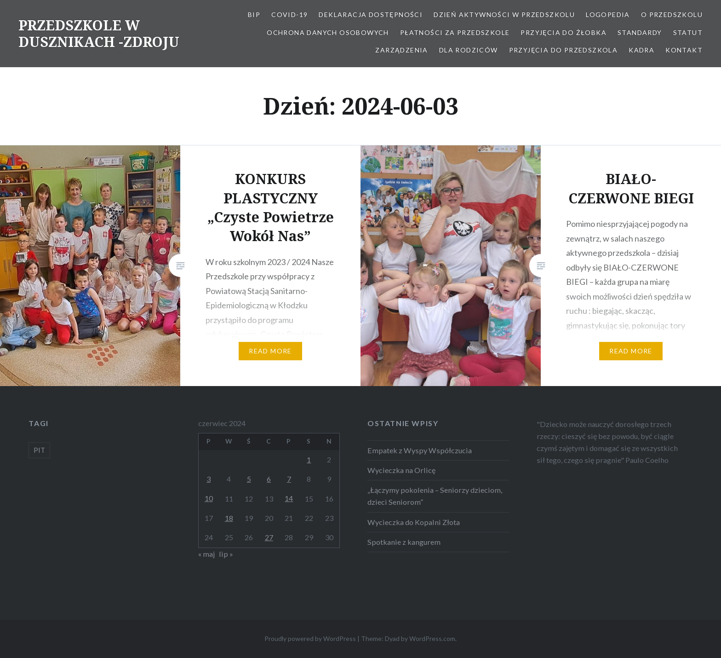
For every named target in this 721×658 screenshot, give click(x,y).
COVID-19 (289, 14)
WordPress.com (432, 638)
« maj (206, 553)
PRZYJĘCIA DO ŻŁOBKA (564, 32)
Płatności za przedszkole (455, 32)
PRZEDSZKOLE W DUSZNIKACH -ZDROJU (98, 33)
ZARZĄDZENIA (401, 50)
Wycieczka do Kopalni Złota (413, 522)
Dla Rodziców (468, 50)
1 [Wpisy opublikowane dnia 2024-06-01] (309, 459)
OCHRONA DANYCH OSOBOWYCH (328, 32)
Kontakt (684, 50)
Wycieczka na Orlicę (401, 470)
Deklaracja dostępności (371, 14)
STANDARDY (640, 32)
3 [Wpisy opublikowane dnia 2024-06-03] (208, 478)
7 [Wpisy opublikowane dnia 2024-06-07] (289, 478)
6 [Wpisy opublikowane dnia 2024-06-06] (269, 478)
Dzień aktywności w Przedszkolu (504, 14)
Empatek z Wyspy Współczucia (419, 450)
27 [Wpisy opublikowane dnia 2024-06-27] (269, 537)
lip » (226, 553)
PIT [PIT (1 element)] (39, 450)
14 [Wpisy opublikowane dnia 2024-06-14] (289, 498)
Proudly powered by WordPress (310, 638)
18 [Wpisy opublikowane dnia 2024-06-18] (229, 518)
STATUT (688, 32)
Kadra (641, 50)
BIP (254, 14)
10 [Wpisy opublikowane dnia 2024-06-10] (209, 498)
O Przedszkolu (672, 14)
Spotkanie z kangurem (404, 541)
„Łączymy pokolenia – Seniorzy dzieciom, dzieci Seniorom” (434, 495)
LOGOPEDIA (608, 14)
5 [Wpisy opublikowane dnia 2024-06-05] (249, 478)
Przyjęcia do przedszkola (563, 50)
